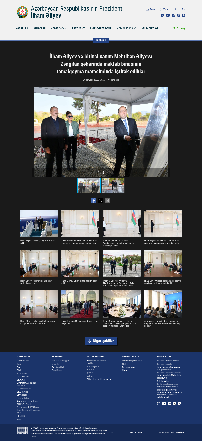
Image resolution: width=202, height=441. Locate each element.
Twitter (178, 15)
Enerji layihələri (23, 398)
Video (166, 9)
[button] (166, 132)
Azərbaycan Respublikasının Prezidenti (77, 8)
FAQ (111, 432)
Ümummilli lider (23, 360)
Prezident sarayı (128, 367)
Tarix (19, 364)
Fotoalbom (21, 416)
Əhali (19, 370)
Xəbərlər (90, 369)
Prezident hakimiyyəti (60, 360)
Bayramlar (21, 380)
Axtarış (180, 28)
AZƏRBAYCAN (58, 28)
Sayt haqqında (136, 432)
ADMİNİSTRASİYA (126, 28)
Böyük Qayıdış (22, 392)
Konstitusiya (22, 373)
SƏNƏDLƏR (39, 28)
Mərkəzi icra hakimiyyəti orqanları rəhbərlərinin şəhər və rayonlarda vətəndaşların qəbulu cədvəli (169, 394)
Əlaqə (124, 370)
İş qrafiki (55, 364)
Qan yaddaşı (22, 395)
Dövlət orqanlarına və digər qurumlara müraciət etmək (167, 385)
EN (183, 9)
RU (175, 9)
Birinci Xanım (57, 370)
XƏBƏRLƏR (22, 28)
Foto (152, 9)
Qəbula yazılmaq (163, 381)
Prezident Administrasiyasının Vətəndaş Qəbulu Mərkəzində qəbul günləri (169, 375)
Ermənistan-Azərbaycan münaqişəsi (26, 384)
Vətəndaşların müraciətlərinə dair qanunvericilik (168, 368)
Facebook (173, 15)
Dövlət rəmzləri (23, 376)
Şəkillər (90, 372)
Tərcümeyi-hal (58, 367)
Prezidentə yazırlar (164, 364)
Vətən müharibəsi (24, 388)
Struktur (125, 364)
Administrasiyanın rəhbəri (132, 360)
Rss (183, 15)
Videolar (90, 376)
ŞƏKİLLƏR (101, 40)
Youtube (168, 15)
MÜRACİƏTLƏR (150, 28)
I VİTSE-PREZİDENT (100, 28)
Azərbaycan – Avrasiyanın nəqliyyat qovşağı (27, 402)
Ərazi (19, 367)
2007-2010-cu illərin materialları (171, 432)
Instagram (162, 15)
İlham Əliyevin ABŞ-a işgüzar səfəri (28, 411)
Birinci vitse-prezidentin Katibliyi (96, 362)
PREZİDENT (78, 28)
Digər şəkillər (103, 341)
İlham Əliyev (46, 15)
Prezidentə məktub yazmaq (168, 360)
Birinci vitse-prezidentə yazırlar (99, 379)
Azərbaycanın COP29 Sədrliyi (28, 407)
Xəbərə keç (113, 80)
